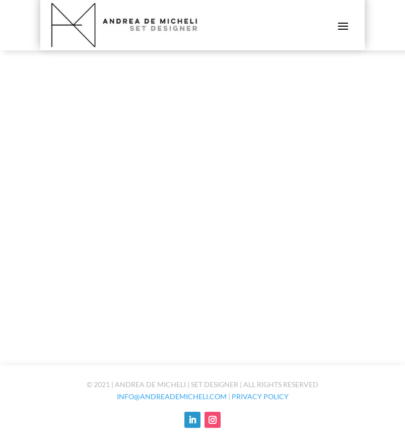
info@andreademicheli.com (172, 396)
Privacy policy (260, 396)
